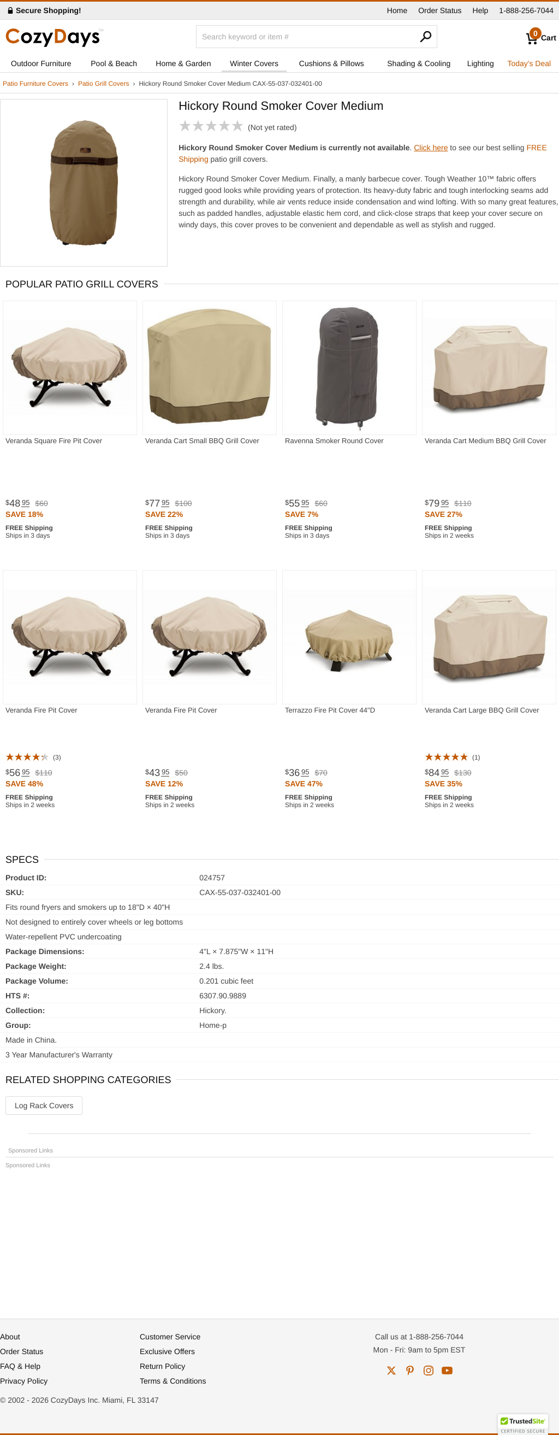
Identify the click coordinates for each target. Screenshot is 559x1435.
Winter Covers (254, 63)
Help (481, 10)
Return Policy (162, 1366)
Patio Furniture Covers (35, 83)
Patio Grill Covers (103, 83)
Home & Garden (183, 63)
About (10, 1336)
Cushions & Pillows (331, 63)
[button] (523, 1424)
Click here (431, 147)
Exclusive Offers (167, 1351)
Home (397, 10)
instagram (428, 1370)
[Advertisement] (279, 1238)
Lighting (480, 63)
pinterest (410, 1370)
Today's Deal (529, 63)
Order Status (439, 10)
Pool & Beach (114, 63)
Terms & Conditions (173, 1381)
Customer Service (170, 1336)
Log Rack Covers (44, 1105)
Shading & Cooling (418, 63)
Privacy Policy (23, 1381)
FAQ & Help (20, 1366)
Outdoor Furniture (41, 63)
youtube (447, 1370)
